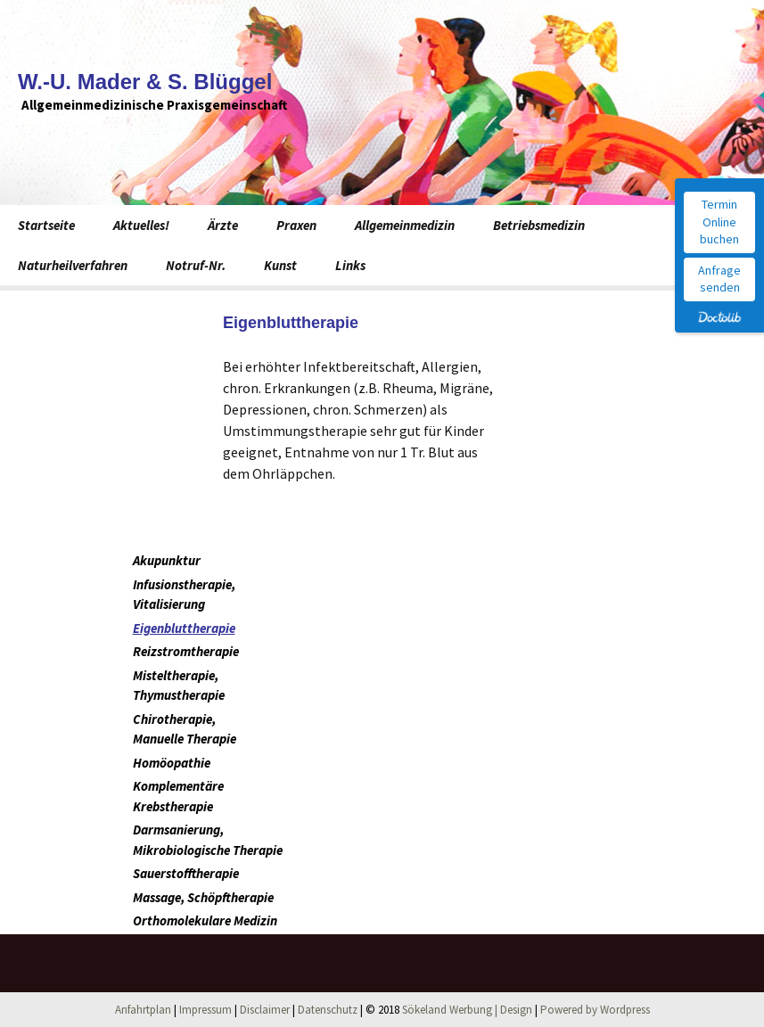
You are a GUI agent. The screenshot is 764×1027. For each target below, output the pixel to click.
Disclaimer (265, 1009)
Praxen (296, 225)
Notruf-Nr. (196, 265)
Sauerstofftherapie (186, 873)
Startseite (46, 225)
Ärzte (223, 225)
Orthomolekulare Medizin (205, 920)
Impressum (205, 1009)
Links (350, 265)
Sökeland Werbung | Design (467, 1009)
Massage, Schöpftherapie (203, 897)
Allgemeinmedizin (405, 225)
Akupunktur (167, 560)
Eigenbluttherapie (184, 628)
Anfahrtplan (143, 1009)
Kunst (280, 265)
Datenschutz (327, 1009)
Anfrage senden (719, 279)
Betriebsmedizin (539, 225)
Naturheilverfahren (72, 265)
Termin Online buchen (719, 221)
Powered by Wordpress (595, 1009)
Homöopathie (171, 762)
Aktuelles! (141, 225)
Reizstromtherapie (186, 651)
